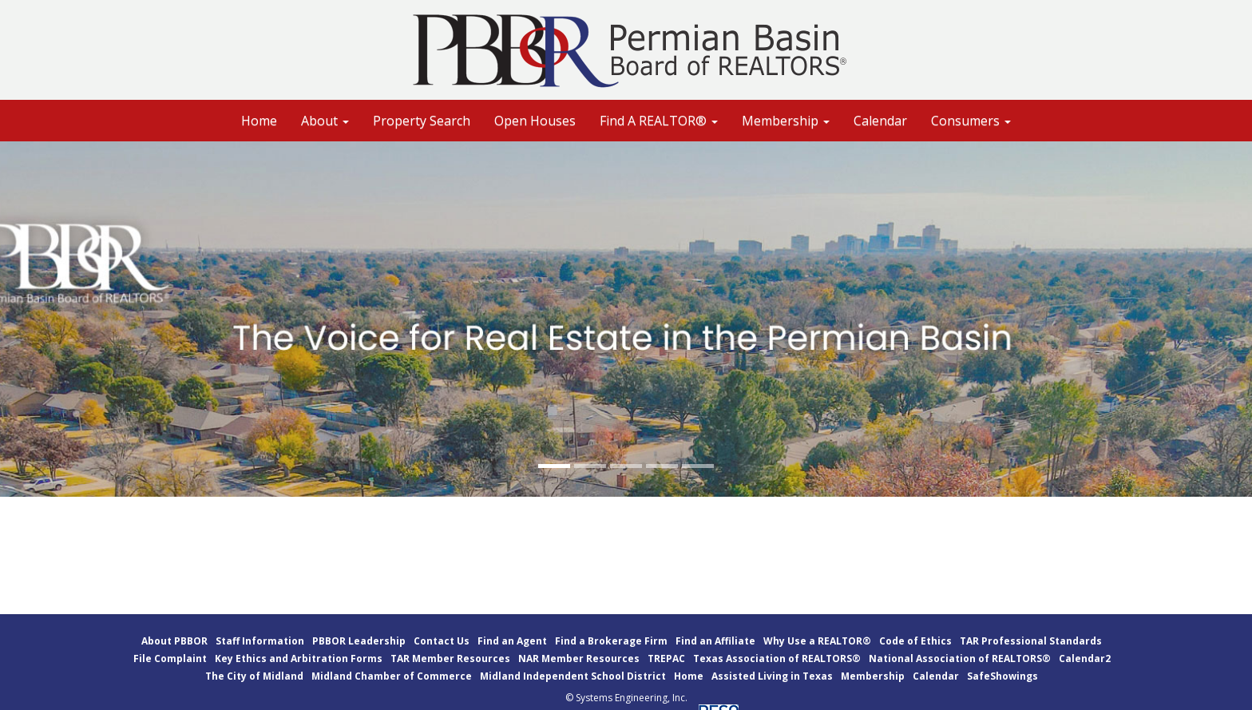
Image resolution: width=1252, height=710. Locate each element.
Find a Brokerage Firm (611, 641)
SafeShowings (1002, 676)
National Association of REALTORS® (960, 658)
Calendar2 (1085, 658)
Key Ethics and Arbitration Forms (298, 658)
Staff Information (260, 641)
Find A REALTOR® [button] (659, 120)
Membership (873, 676)
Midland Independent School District (573, 676)
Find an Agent (512, 641)
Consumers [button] (971, 120)
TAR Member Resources (450, 658)
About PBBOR (174, 641)
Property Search (421, 120)
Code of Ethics (915, 641)
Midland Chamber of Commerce (391, 676)
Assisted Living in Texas (772, 676)
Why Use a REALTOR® (817, 641)
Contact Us (442, 641)
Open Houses (535, 120)
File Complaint (170, 658)
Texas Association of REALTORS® (777, 658)
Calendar (880, 120)
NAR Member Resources (579, 658)
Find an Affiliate (715, 641)
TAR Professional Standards (1031, 641)
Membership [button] (786, 120)
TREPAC (666, 658)
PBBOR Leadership (359, 641)
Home (259, 120)
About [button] (325, 120)
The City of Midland (254, 676)
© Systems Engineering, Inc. (626, 697)
